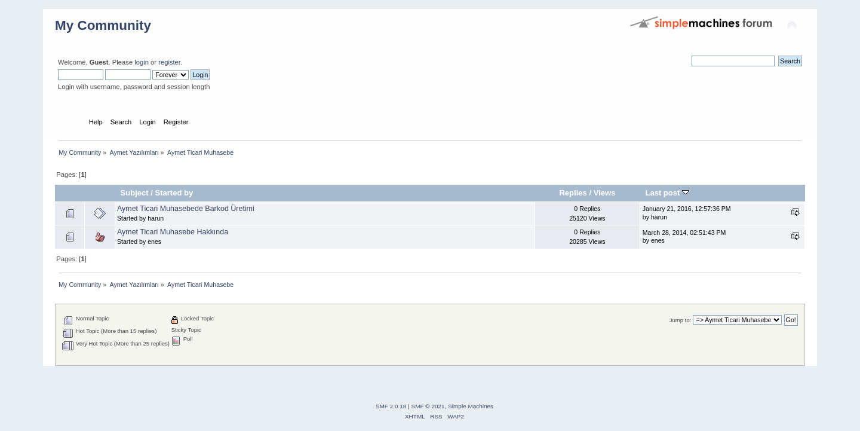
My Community (103, 25)
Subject (135, 192)
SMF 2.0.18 (391, 406)
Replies (572, 192)
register (169, 62)
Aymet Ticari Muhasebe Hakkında (172, 232)
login (141, 62)
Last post (667, 192)
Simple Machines (470, 406)
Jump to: (680, 320)
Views (605, 192)
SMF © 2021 (428, 406)
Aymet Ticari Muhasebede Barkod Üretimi (185, 208)
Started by (174, 192)
